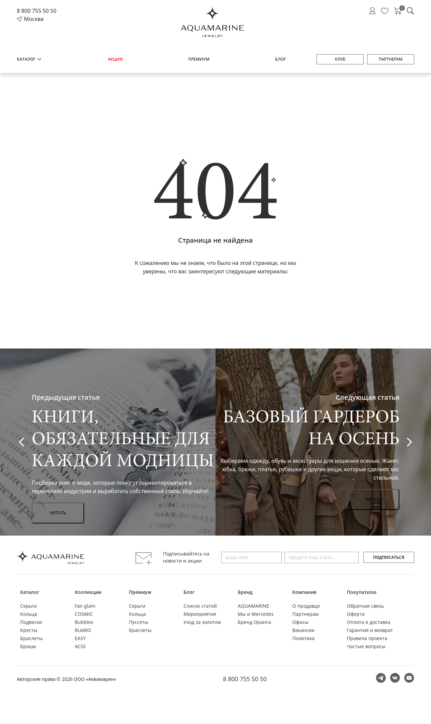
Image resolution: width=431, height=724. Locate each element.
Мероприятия (200, 614)
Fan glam (85, 606)
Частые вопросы (366, 646)
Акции (115, 59)
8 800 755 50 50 (36, 10)
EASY (80, 638)
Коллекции (88, 592)
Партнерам (390, 59)
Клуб (340, 59)
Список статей (200, 606)
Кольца (28, 614)
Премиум (198, 59)
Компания (304, 592)
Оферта (356, 614)
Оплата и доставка (368, 622)
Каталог (29, 59)
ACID (80, 646)
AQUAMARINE (253, 606)
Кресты (28, 630)
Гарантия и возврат (370, 630)
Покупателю (361, 592)
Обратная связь (365, 606)
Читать (57, 512)
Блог (280, 59)
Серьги (28, 606)
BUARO (83, 630)
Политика (303, 638)
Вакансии (303, 630)
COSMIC (84, 614)
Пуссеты (138, 622)
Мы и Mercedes (256, 614)
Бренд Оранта (254, 622)
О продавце (306, 606)
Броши (28, 646)
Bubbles (84, 622)
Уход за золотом (202, 622)
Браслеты (31, 638)
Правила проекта (367, 638)
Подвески (31, 622)
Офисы (300, 622)
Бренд (245, 592)
